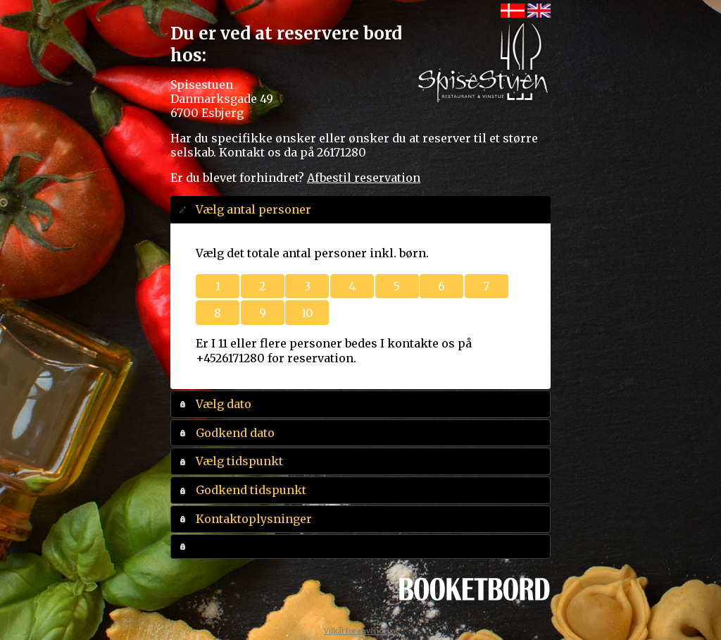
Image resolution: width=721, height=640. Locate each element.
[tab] (360, 209)
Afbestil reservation (363, 178)
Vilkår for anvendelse (360, 631)
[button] (217, 286)
